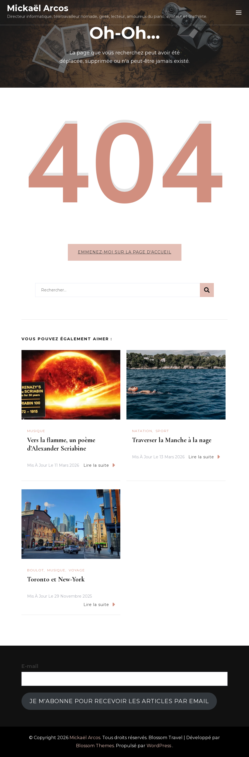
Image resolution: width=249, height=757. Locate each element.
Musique (36, 431)
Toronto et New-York (56, 579)
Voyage (77, 570)
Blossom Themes (95, 745)
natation (142, 431)
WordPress (159, 745)
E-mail (29, 666)
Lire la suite (99, 465)
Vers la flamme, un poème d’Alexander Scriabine (61, 444)
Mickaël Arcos (37, 8)
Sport (162, 431)
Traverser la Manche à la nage (171, 440)
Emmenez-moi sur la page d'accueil (124, 252)
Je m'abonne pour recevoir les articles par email (119, 701)
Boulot (35, 570)
